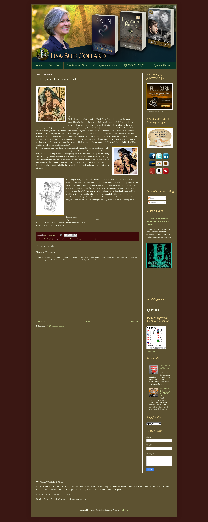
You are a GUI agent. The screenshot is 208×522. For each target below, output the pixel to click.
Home (39, 65)
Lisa (46, 235)
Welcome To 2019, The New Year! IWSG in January (165, 392)
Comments (153, 202)
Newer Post (41, 321)
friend (69, 239)
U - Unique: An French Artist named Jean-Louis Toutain (158, 221)
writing (93, 239)
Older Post (134, 321)
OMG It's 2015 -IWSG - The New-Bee (165, 368)
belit (44, 239)
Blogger (125, 510)
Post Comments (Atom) (55, 326)
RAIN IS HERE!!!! (135, 65)
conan (55, 239)
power (82, 239)
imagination (75, 239)
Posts (151, 198)
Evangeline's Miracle (105, 65)
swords (87, 239)
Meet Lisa (54, 65)
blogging (50, 239)
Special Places (162, 65)
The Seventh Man (77, 65)
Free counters (151, 351)
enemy (60, 239)
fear (64, 239)
